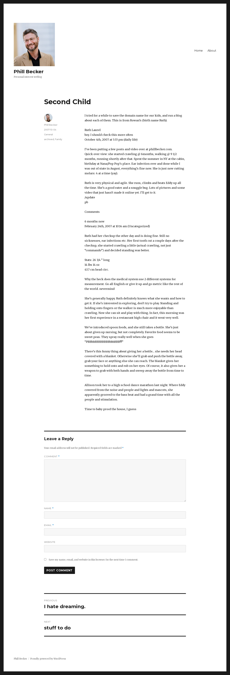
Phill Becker (29, 71)
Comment (52, 456)
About (212, 50)
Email (49, 525)
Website (49, 542)
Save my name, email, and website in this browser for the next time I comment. (93, 559)
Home (198, 50)
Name (49, 508)
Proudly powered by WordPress (48, 658)
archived (49, 139)
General (48, 134)
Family (58, 139)
